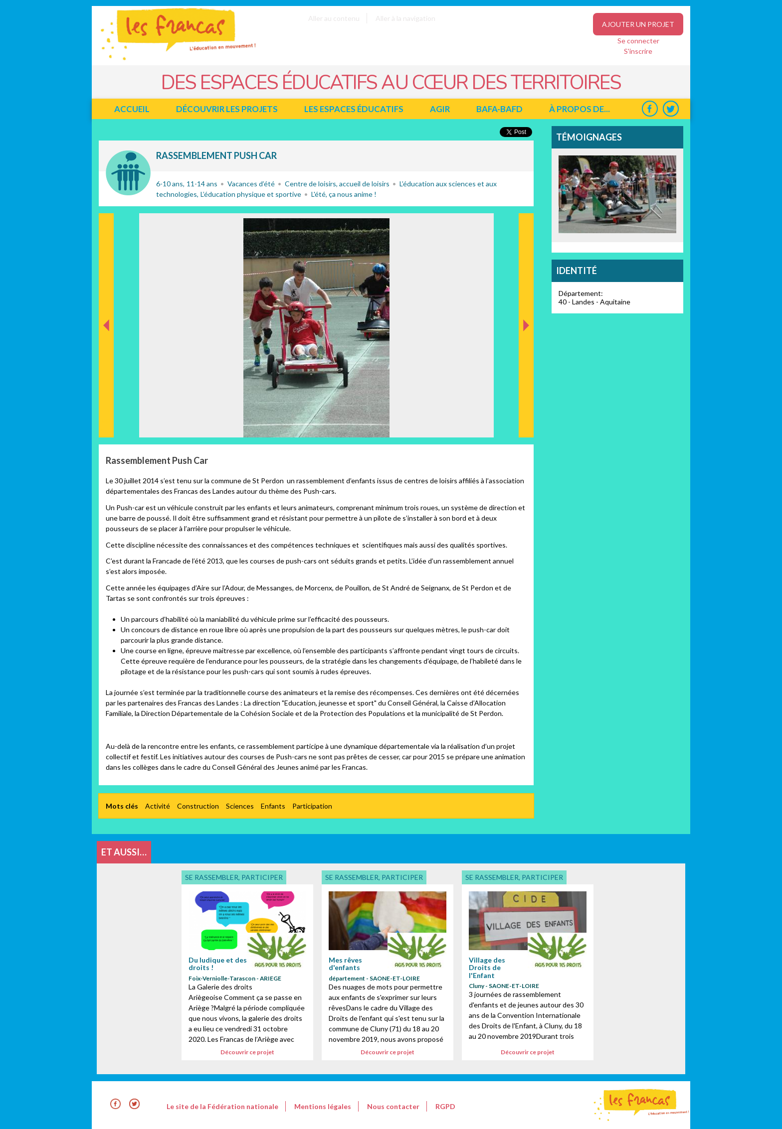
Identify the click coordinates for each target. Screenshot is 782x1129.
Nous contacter (393, 1106)
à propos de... (579, 109)
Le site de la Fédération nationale (222, 1106)
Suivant (525, 223)
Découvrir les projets (227, 109)
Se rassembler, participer (128, 172)
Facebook (649, 109)
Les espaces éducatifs (353, 109)
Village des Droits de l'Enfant (487, 968)
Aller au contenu (334, 18)
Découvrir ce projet (247, 1052)
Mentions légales (322, 1106)
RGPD (445, 1106)
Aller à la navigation (405, 18)
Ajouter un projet (638, 24)
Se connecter (638, 40)
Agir (440, 109)
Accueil (132, 109)
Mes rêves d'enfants (345, 964)
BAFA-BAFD (499, 109)
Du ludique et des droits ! (218, 964)
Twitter (670, 109)
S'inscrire (638, 51)
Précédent (106, 421)
